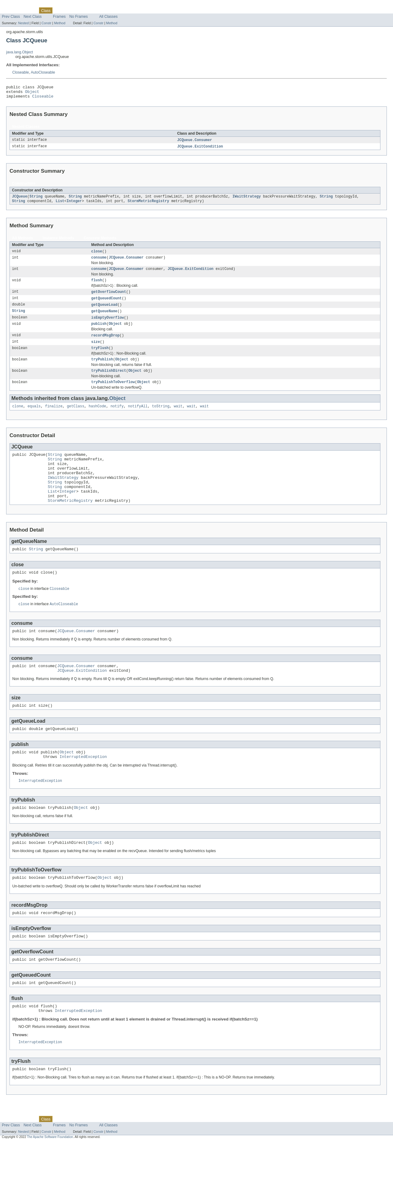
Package (28, 10)
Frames (59, 16)
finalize (54, 418)
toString (160, 418)
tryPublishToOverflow (113, 393)
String (36, 200)
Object (32, 93)
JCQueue (19, 200)
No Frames (78, 16)
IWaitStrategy (246, 200)
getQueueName (104, 318)
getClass (75, 418)
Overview (10, 10)
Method (59, 23)
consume (99, 262)
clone (17, 418)
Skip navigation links (17, 5)
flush (96, 286)
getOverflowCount (108, 298)
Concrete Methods (100, 242)
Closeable (20, 72)
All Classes (108, 16)
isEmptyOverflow (107, 325)
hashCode (97, 418)
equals (34, 418)
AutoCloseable (43, 72)
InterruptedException (83, 787)
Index (105, 10)
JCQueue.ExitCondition (200, 149)
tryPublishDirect (108, 381)
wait (178, 418)
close (96, 255)
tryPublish (102, 369)
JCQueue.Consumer (194, 142)
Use (59, 10)
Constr (46, 23)
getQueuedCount (106, 305)
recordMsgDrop (105, 344)
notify (117, 418)
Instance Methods (58, 242)
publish (99, 332)
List (60, 205)
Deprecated (87, 10)
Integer (74, 205)
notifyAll (138, 418)
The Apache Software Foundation (50, 1178)
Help (117, 10)
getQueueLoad (104, 311)
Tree (70, 10)
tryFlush (100, 357)
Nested (23, 23)
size (95, 350)
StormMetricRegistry (148, 205)
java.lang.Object (19, 52)
